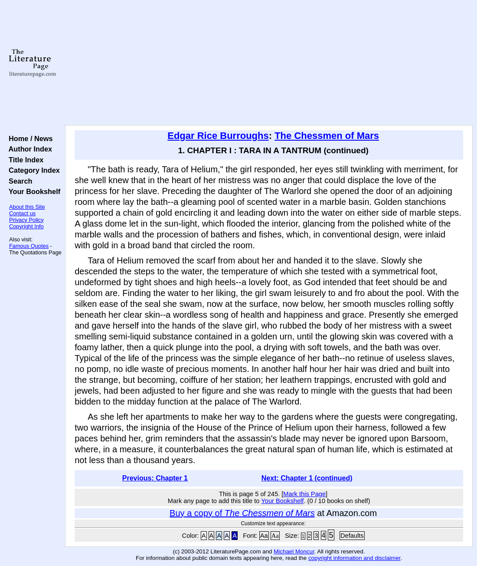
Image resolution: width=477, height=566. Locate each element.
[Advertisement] (269, 63)
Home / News (29, 138)
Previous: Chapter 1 (155, 478)
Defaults (352, 535)
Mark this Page (304, 493)
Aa (264, 535)
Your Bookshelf (32, 191)
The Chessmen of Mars (326, 135)
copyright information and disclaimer (354, 558)
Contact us (22, 213)
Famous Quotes (29, 246)
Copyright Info (26, 226)
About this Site (27, 207)
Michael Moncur (294, 551)
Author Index (28, 149)
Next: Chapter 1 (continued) (307, 478)
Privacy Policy (26, 220)
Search (18, 181)
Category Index (32, 170)
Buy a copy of (242, 513)
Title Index (24, 160)
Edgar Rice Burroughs (217, 135)
